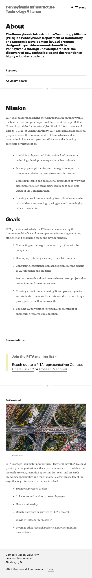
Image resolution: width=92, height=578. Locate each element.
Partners (11, 70)
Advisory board (16, 81)
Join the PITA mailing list (34, 356)
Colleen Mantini (53, 369)
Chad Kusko (23, 369)
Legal (51, 569)
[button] (76, 7)
